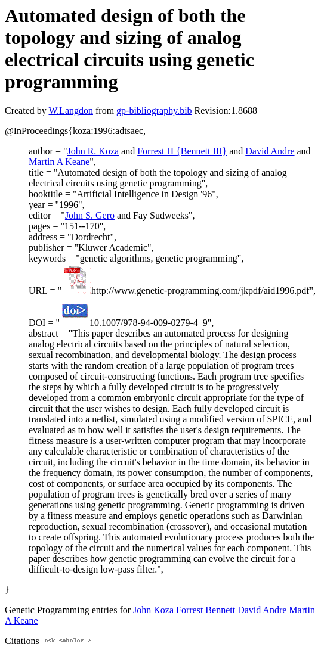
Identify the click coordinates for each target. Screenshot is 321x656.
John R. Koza (93, 151)
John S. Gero (90, 215)
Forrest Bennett (205, 610)
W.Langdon (70, 110)
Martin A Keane (59, 162)
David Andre (269, 151)
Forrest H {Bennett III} (182, 151)
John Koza (153, 610)
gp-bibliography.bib (154, 110)
